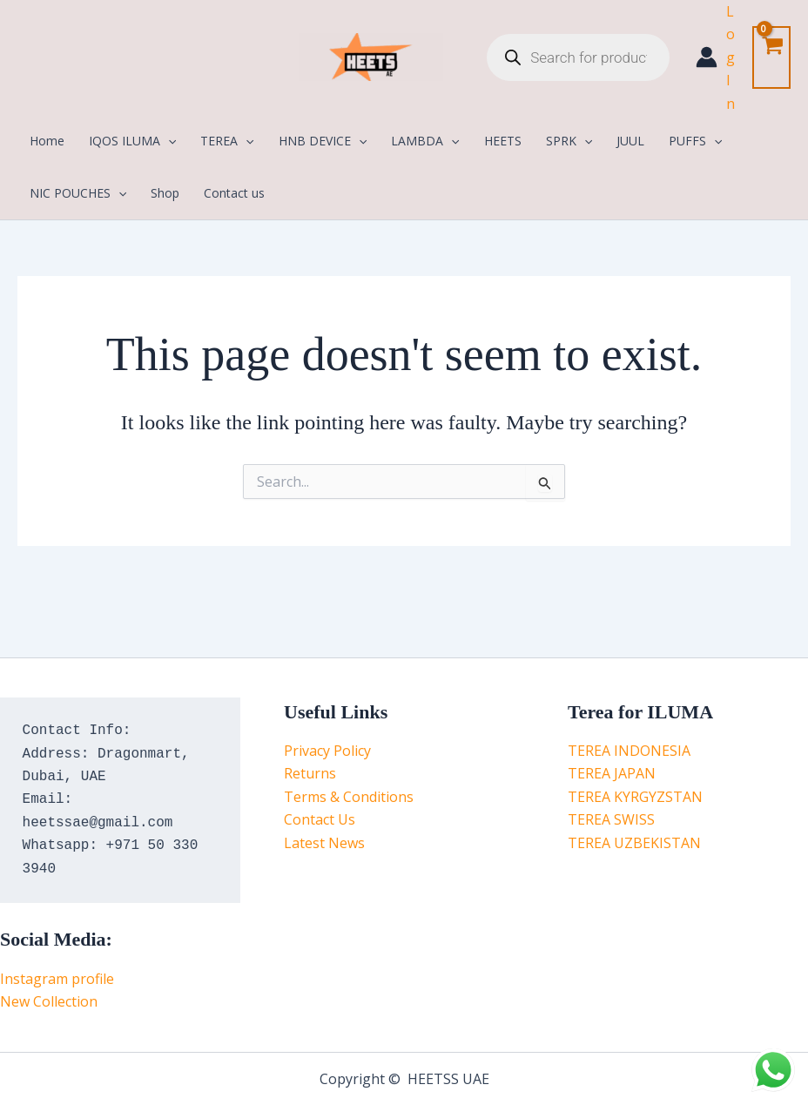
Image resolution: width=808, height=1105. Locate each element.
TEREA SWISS (611, 819)
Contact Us (319, 819)
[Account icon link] (715, 57)
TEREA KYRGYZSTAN (635, 796)
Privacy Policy (327, 750)
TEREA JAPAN (612, 773)
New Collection (49, 1001)
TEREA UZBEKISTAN (634, 842)
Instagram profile (57, 978)
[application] (168, 141)
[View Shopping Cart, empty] (771, 57)
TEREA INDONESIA (629, 750)
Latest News (324, 842)
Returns (310, 773)
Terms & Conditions (349, 796)
